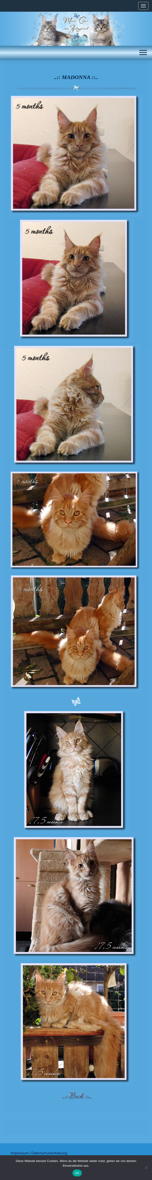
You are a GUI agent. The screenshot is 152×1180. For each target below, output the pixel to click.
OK (77, 1173)
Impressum (20, 1153)
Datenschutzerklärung (49, 1153)
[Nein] (146, 1167)
